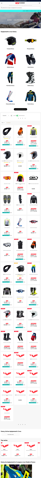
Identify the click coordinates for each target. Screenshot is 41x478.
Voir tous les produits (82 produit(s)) (20, 109)
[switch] (12, 115)
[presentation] (11, 0)
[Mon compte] (37, 3)
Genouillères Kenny (11, 420)
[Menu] (1, 3)
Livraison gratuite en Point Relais (20, 0)
